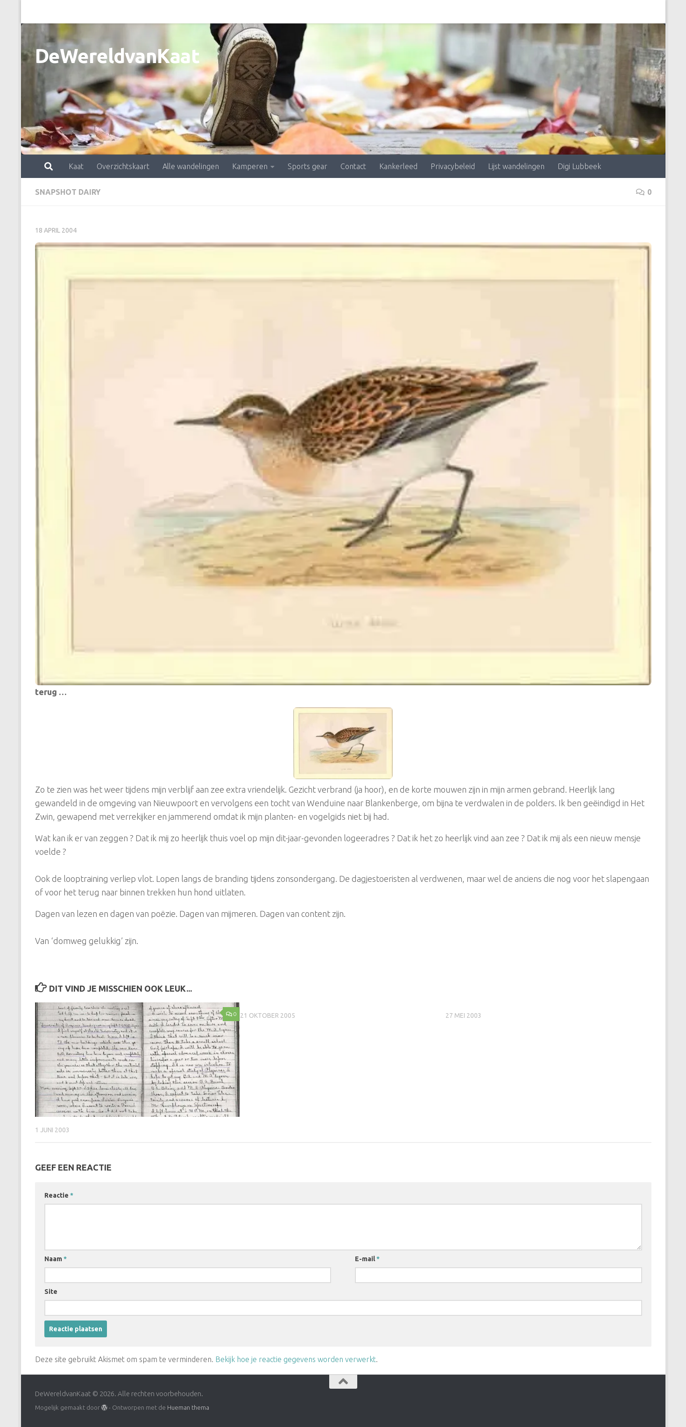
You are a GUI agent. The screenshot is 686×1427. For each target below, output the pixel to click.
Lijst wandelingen (475, 11)
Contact (312, 11)
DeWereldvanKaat (117, 56)
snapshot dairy (67, 192)
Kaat (35, 11)
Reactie (58, 1195)
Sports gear (266, 11)
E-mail (367, 1259)
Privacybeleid (411, 11)
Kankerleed (357, 11)
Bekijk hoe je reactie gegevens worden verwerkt (295, 1359)
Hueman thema (188, 1407)
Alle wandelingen (149, 11)
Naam (55, 1259)
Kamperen (208, 11)
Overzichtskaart (82, 11)
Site (50, 1291)
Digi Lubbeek (538, 11)
